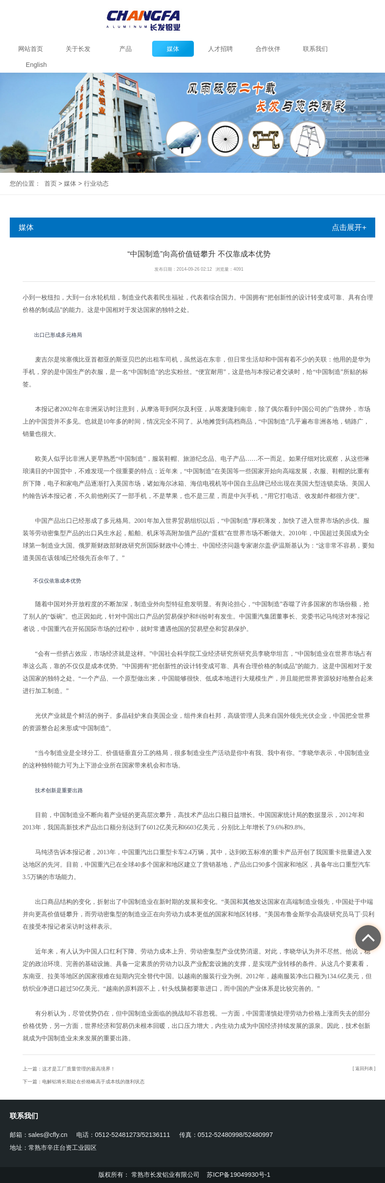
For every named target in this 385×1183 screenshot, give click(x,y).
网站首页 (30, 48)
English (36, 64)
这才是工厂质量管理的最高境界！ (78, 1068)
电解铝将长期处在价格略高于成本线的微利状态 (93, 1081)
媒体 (173, 48)
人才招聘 (220, 48)
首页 (50, 183)
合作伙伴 (267, 48)
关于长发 (78, 48)
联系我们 (315, 48)
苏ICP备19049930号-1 (239, 1174)
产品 (125, 48)
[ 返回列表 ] (364, 1068)
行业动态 (96, 183)
